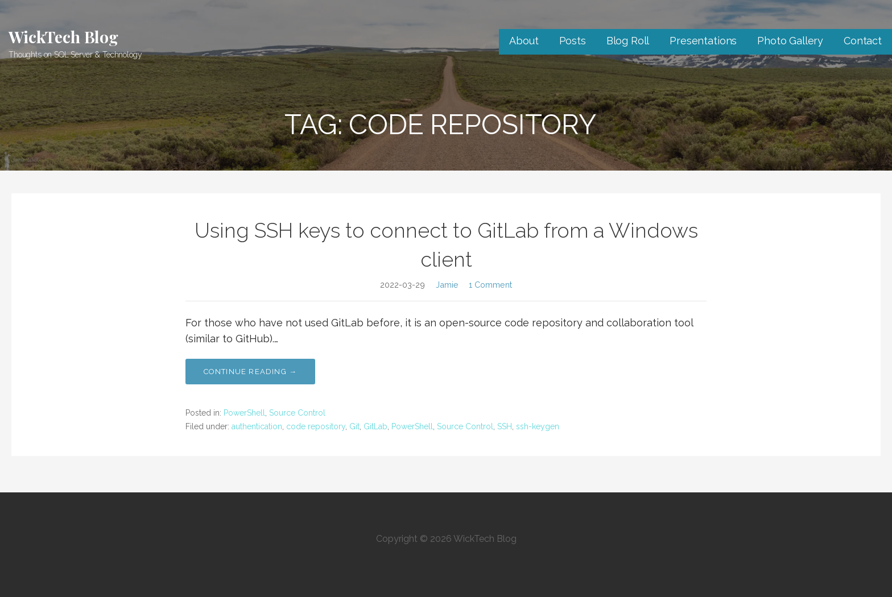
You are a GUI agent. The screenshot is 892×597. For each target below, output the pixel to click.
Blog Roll (628, 41)
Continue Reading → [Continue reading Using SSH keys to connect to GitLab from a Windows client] (251, 371)
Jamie (447, 284)
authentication (257, 426)
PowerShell (244, 412)
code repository (315, 426)
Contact (863, 41)
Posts (572, 41)
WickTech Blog (63, 36)
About (523, 41)
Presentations (703, 41)
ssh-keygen (537, 426)
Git (354, 426)
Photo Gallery (790, 41)
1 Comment (490, 284)
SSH (504, 426)
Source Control (297, 412)
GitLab (375, 426)
